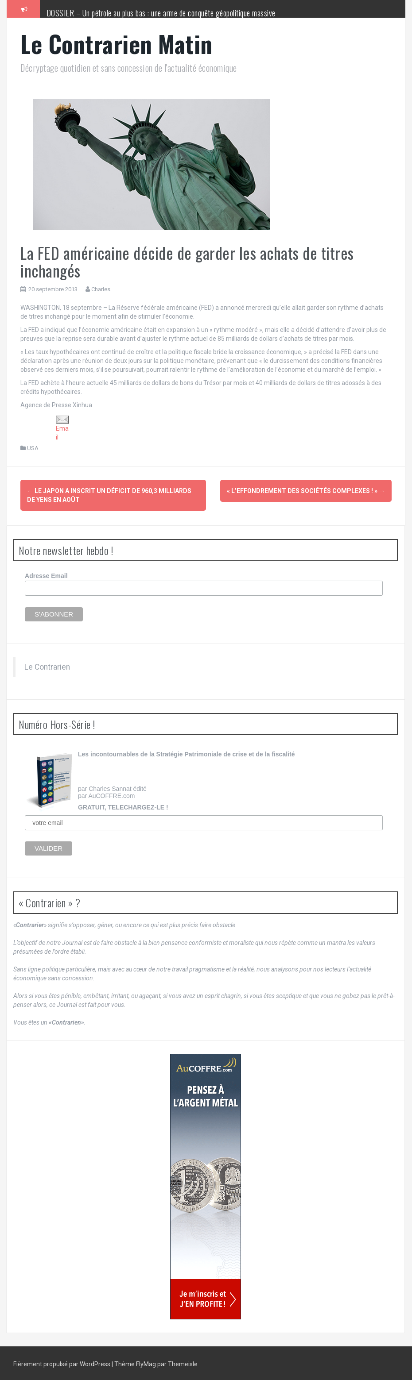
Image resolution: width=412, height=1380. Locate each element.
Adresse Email (46, 574)
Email (62, 428)
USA (33, 448)
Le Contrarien (47, 665)
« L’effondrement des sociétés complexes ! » (306, 490)
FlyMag (146, 1362)
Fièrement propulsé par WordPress (62, 1362)
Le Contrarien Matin (116, 44)
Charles (100, 289)
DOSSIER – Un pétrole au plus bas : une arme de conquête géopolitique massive (161, 13)
